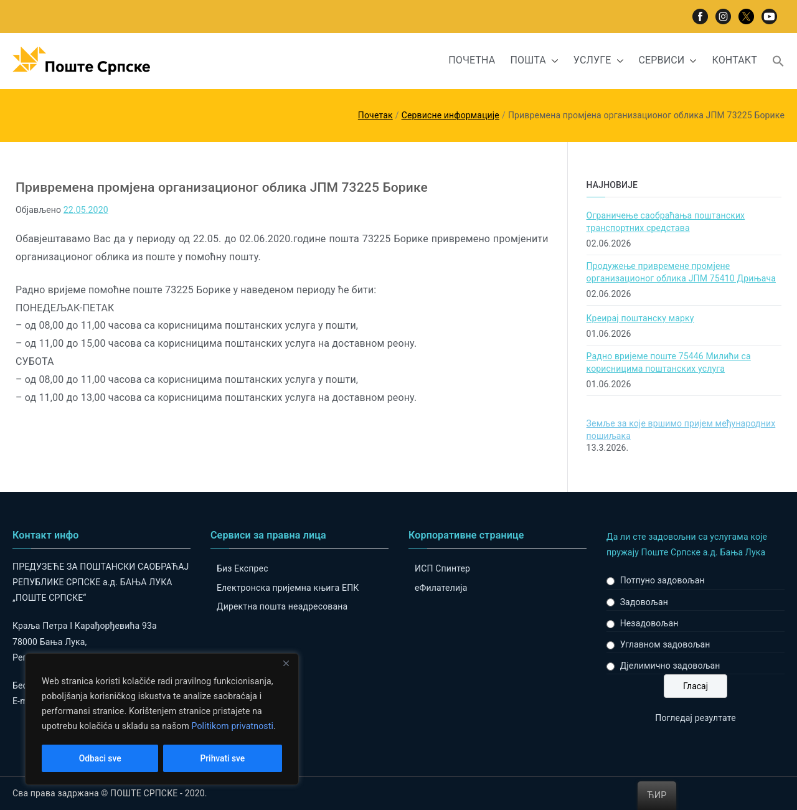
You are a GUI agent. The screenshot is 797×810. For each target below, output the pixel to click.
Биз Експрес (242, 568)
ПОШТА (534, 61)
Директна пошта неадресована (282, 606)
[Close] (285, 664)
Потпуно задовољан (662, 580)
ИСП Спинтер (442, 568)
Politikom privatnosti (232, 727)
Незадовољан (649, 623)
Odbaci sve (99, 758)
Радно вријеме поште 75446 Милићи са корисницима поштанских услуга (669, 362)
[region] (162, 719)
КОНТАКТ (734, 60)
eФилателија (441, 588)
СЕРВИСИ (668, 61)
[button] (552, 61)
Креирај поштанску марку (640, 318)
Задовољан (644, 602)
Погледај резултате (695, 718)
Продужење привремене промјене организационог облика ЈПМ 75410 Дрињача (681, 272)
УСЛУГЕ (598, 61)
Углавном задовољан (665, 644)
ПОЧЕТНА (471, 60)
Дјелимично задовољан (670, 666)
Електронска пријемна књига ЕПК (288, 588)
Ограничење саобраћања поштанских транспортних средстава (666, 221)
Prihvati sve (222, 758)
